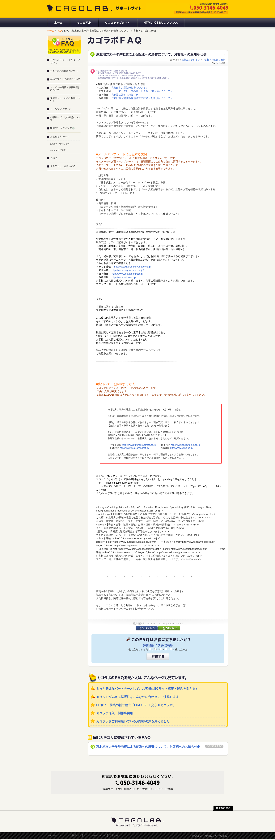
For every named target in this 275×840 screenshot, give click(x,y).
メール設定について (60, 109)
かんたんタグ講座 (58, 150)
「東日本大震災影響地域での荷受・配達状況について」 (142, 98)
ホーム (58, 22)
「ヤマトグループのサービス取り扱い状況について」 (143, 91)
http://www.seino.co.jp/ (124, 277)
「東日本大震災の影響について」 (129, 87)
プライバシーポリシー (94, 835)
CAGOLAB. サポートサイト (94, 8)
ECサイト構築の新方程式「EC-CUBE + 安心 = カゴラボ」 (136, 705)
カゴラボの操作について (64, 71)
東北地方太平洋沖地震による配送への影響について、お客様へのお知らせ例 (148, 746)
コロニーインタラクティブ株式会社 (63, 835)
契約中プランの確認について (65, 79)
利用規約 (113, 835)
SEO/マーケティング (62, 128)
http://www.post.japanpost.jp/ (127, 273)
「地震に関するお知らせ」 (126, 94)
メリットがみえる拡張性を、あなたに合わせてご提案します (137, 697)
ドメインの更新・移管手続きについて (65, 88)
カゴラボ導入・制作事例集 (114, 713)
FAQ (59, 30)
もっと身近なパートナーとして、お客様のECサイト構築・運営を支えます (147, 688)
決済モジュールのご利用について (65, 99)
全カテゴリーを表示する (62, 166)
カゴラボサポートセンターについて (65, 61)
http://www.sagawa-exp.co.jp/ (128, 270)
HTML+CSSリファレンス (160, 22)
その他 (53, 158)
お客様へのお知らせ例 (213, 59)
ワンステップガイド (117, 22)
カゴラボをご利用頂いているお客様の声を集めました (133, 721)
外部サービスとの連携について (65, 118)
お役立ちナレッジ (191, 59)
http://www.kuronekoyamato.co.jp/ (132, 266)
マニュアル (84, 22)
